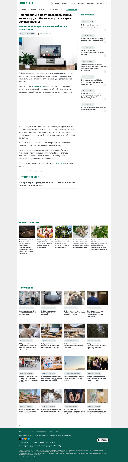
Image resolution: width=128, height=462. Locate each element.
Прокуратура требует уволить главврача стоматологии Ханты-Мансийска (95, 313)
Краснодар (28, 446)
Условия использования (63, 435)
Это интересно (71, 9)
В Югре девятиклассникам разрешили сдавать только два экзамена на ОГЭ (51, 378)
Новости (55, 3)
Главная (21, 426)
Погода (72, 4)
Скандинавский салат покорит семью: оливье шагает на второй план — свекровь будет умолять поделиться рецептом (81, 243)
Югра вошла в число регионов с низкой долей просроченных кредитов (96, 411)
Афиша (64, 4)
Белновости (39, 86)
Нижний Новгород (40, 446)
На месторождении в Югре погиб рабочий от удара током (74, 378)
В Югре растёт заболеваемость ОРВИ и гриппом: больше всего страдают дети (28, 346)
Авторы (51, 432)
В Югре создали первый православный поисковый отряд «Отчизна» (96, 378)
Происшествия (52, 9)
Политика (22, 9)
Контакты (30, 432)
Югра (60, 446)
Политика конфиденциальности (45, 435)
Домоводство (40, 171)
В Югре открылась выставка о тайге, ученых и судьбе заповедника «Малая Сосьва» (97, 346)
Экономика (32, 9)
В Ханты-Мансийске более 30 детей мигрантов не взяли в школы (29, 411)
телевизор (23, 171)
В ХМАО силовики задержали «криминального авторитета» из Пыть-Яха (74, 411)
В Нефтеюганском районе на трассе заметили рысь (51, 410)
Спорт (62, 9)
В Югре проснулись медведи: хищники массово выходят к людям (74, 312)
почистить (60, 163)
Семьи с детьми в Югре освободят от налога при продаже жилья (28, 312)
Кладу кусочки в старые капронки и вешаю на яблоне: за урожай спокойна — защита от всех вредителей (63, 243)
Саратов (50, 446)
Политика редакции (41, 432)
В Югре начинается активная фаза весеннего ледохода (73, 345)
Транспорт (100, 4)
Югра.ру (52, 442)
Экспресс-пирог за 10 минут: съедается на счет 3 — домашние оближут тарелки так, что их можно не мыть (45, 243)
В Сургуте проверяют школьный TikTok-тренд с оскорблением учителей (50, 345)
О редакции (22, 432)
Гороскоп (90, 4)
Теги (56, 432)
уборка (31, 171)
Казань (21, 446)
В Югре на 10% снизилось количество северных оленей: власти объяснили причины (28, 379)
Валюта (81, 4)
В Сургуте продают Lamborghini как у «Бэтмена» (48, 312)
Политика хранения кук (26, 435)
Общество (41, 9)
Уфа (55, 446)
